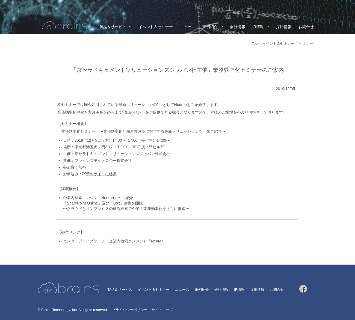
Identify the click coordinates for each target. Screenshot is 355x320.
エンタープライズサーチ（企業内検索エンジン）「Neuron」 (115, 241)
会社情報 (237, 27)
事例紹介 (210, 27)
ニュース (187, 27)
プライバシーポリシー (129, 310)
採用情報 (283, 27)
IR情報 (258, 27)
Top (255, 44)
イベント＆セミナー (155, 27)
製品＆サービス (112, 27)
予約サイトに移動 (101, 174)
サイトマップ (162, 310)
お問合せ (306, 27)
